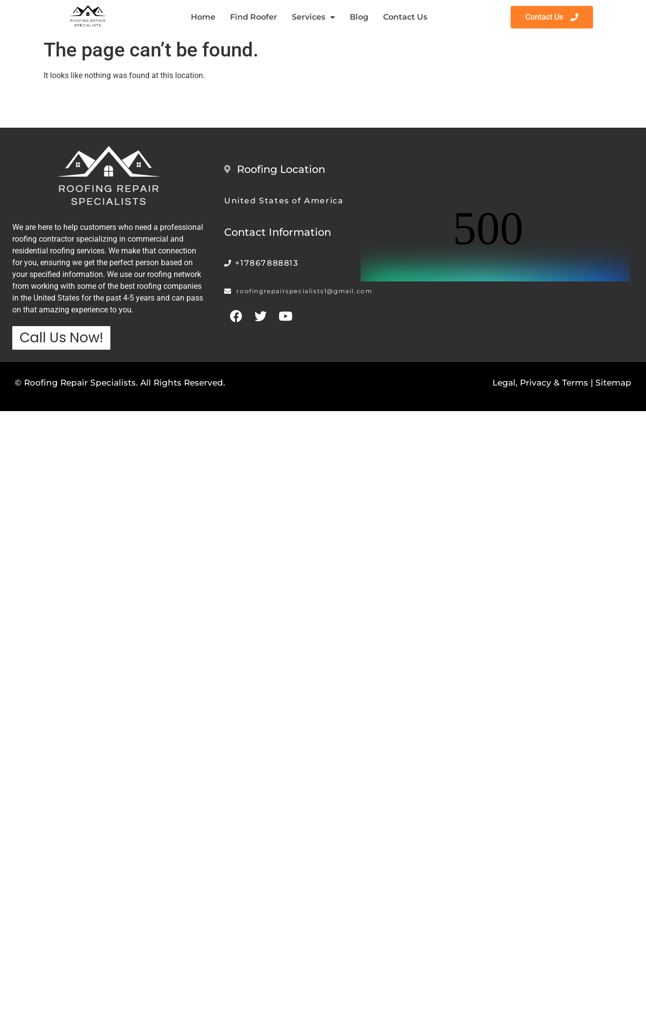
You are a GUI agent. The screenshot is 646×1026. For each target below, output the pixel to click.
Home (203, 17)
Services (313, 17)
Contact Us (405, 17)
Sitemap (613, 383)
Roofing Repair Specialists (80, 383)
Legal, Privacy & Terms (540, 383)
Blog (359, 17)
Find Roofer (253, 17)
